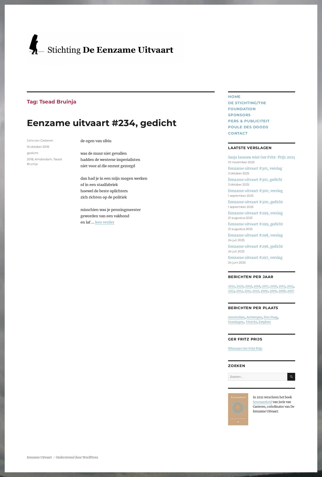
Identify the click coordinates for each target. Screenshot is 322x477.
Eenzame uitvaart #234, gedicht (101, 122)
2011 (247, 291)
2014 (290, 286)
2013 (231, 291)
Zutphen (264, 322)
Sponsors (239, 115)
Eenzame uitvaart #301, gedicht (255, 179)
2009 (264, 291)
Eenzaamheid (262, 402)
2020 (240, 286)
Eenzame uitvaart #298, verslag (255, 235)
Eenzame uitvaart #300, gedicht (255, 202)
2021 (231, 286)
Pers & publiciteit (249, 121)
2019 (248, 286)
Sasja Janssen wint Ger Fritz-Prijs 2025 (261, 157)
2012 (239, 291)
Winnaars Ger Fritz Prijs (245, 348)
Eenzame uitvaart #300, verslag (255, 191)
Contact (238, 133)
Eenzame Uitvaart (39, 457)
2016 (273, 286)
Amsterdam (43, 159)
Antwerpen (254, 317)
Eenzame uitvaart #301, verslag (255, 168)
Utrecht (251, 322)
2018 (30, 159)
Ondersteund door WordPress (77, 457)
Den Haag (271, 317)
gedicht (32, 153)
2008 (282, 291)
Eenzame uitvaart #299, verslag (255, 213)
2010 (255, 291)
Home (234, 97)
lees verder (104, 222)
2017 (265, 286)
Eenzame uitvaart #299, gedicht (255, 224)
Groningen (236, 322)
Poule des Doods (248, 127)
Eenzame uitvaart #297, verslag (255, 257)
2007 (290, 291)
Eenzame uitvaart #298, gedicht (255, 246)
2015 (282, 286)
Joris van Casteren (40, 140)
